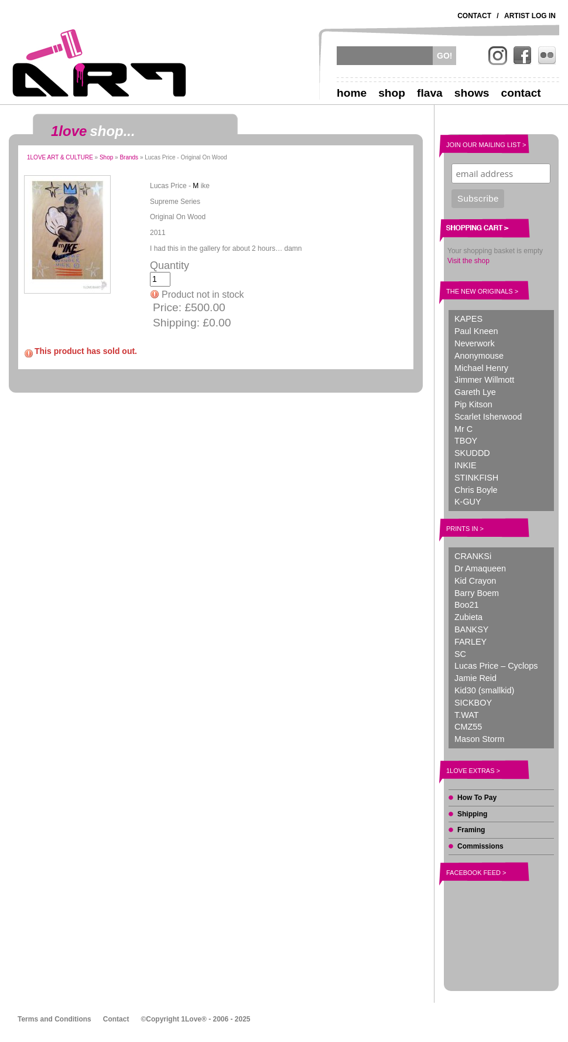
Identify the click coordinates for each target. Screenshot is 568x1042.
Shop (391, 93)
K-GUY (467, 501)
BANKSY (471, 629)
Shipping (472, 814)
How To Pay (477, 798)
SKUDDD (472, 453)
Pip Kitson (473, 404)
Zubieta (468, 617)
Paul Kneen (476, 331)
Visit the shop (468, 261)
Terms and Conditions (54, 1019)
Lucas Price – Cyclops (496, 665)
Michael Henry (481, 368)
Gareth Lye (475, 392)
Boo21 (466, 604)
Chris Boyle (476, 490)
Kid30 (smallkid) (484, 690)
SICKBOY (473, 702)
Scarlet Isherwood (488, 416)
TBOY (465, 440)
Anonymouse (479, 355)
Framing (471, 830)
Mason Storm (479, 739)
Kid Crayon (475, 580)
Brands (128, 157)
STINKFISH (476, 477)
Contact (474, 16)
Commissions (480, 846)
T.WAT (466, 715)
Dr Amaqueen (480, 568)
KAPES (468, 319)
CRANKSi (472, 556)
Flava (430, 93)
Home (352, 93)
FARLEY (470, 641)
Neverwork (474, 343)
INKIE (465, 465)
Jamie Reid (475, 678)
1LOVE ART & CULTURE (60, 157)
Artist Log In (530, 16)
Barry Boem (476, 593)
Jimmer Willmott (484, 379)
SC (460, 654)
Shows (472, 93)
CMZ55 (468, 726)
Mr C (463, 429)
